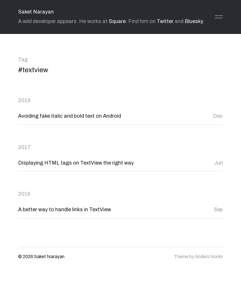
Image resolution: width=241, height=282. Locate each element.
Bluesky (194, 21)
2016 (24, 194)
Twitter (165, 21)
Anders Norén (209, 256)
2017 (24, 147)
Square (117, 21)
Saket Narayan (36, 12)
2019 (24, 100)
